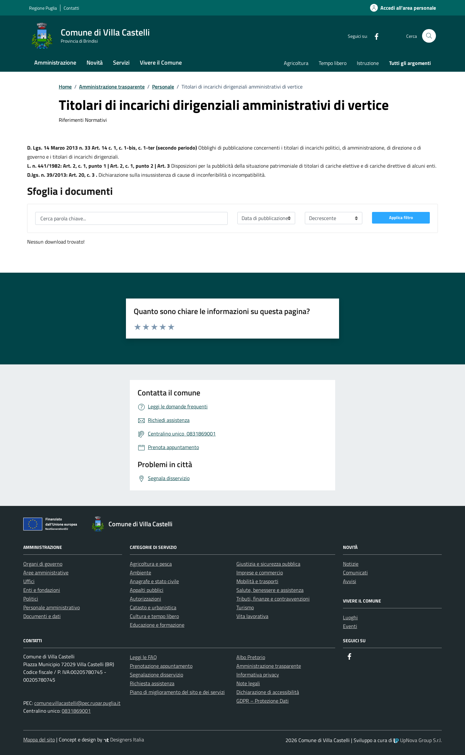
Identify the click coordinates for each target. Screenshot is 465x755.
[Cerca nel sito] (429, 36)
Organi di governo (42, 564)
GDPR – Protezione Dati (262, 701)
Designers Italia (124, 739)
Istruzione (368, 63)
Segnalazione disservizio (156, 674)
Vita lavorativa (252, 616)
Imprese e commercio (259, 572)
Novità (95, 62)
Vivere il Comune (161, 62)
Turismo (245, 607)
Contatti (71, 8)
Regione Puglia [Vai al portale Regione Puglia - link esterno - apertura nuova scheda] (43, 8)
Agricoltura (296, 63)
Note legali (248, 683)
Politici (30, 599)
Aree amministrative (45, 572)
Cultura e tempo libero (154, 616)
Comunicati (355, 572)
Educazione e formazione (157, 625)
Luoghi (350, 617)
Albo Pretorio (250, 657)
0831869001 (76, 711)
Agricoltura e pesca (151, 564)
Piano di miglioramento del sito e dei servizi (177, 692)
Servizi (121, 62)
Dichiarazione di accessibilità (267, 692)
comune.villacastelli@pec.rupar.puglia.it (77, 703)
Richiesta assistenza (152, 683)
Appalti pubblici (146, 590)
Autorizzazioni (145, 599)
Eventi (350, 626)
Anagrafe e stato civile (154, 581)
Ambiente (140, 572)
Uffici (29, 581)
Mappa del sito (39, 739)
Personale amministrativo (51, 607)
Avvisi (349, 581)
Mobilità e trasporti (257, 581)
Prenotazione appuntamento (161, 666)
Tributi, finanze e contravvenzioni (273, 599)
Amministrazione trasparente (268, 666)
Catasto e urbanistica (153, 607)
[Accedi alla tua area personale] (399, 8)
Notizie (350, 564)
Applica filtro (401, 217)
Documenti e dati (42, 616)
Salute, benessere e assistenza (270, 590)
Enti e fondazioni (41, 590)
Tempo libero (332, 63)
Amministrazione (55, 62)
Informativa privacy (257, 674)
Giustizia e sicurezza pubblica (268, 564)
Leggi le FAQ (143, 657)
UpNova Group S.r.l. (418, 740)
